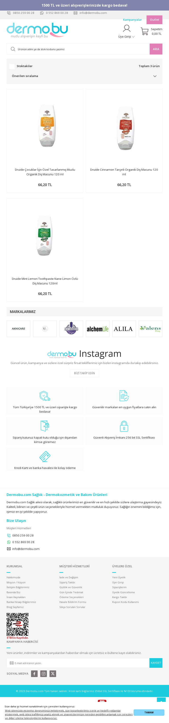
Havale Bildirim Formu (72, 602)
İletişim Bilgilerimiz (18, 587)
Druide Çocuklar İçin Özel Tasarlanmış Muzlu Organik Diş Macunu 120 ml (45, 172)
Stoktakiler (25, 66)
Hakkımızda (13, 577)
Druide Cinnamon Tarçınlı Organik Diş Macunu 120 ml (124, 172)
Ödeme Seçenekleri (71, 597)
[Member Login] (126, 31)
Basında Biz (13, 592)
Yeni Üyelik (118, 577)
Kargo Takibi (119, 597)
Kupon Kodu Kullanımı (125, 602)
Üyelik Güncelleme (123, 592)
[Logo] (37, 31)
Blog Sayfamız (15, 607)
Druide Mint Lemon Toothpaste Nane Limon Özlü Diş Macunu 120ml (45, 281)
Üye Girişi (118, 582)
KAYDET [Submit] (156, 663)
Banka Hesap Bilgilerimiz (21, 602)
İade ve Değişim (68, 577)
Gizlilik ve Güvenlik (70, 587)
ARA (156, 49)
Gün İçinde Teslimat (71, 592)
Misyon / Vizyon (16, 582)
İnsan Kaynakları (16, 597)
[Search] (84, 49)
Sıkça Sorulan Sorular (72, 607)
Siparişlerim (119, 587)
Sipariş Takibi (67, 582)
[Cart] (151, 31)
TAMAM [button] (149, 712)
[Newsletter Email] (84, 663)
